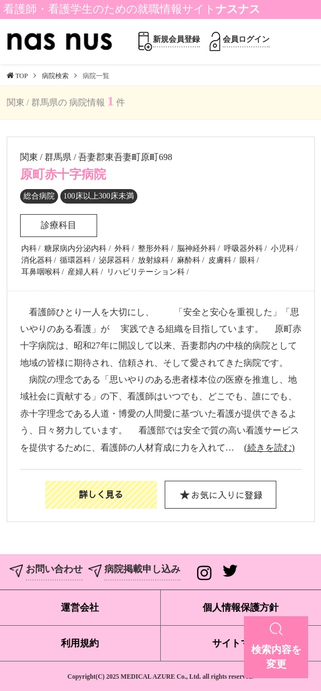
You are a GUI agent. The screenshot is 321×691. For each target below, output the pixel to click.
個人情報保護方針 (241, 607)
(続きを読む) (269, 447)
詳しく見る (101, 494)
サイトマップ (240, 643)
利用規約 (80, 643)
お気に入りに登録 (226, 495)
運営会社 (80, 607)
